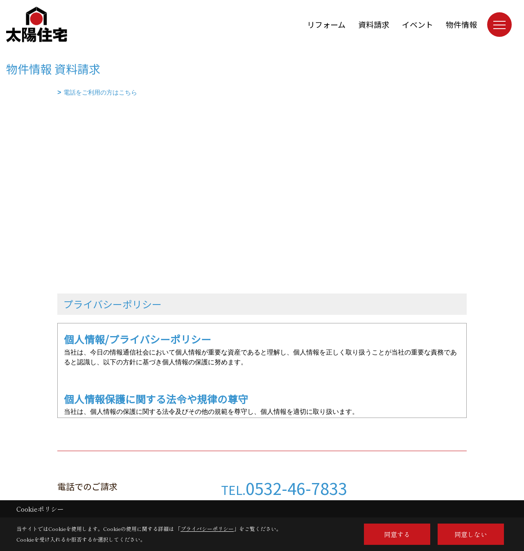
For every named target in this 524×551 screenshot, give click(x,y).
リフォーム (326, 24)
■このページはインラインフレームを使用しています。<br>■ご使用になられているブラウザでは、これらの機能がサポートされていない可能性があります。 (262, 156)
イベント (417, 24)
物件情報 (461, 24)
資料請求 (373, 24)
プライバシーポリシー (207, 529)
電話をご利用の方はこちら (100, 92)
